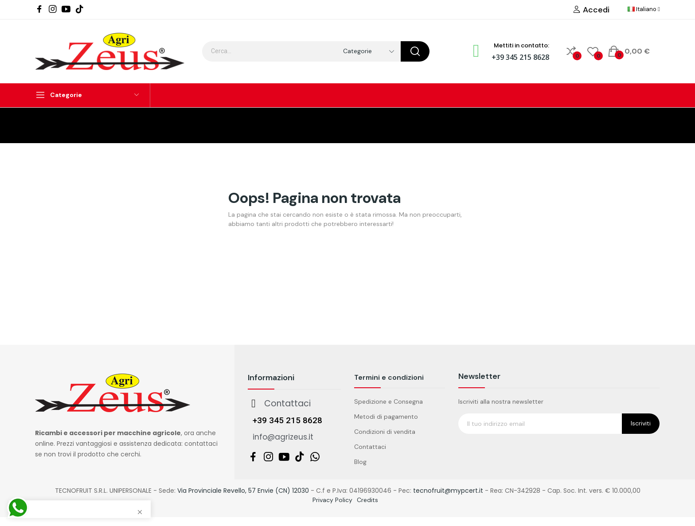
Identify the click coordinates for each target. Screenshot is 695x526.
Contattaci (370, 447)
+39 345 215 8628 (520, 57)
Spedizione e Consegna (388, 401)
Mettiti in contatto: (521, 45)
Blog (360, 462)
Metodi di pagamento (386, 417)
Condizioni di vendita (384, 432)
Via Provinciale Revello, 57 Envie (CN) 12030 (243, 490)
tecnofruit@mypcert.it (448, 490)
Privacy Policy (332, 500)
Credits (367, 500)
